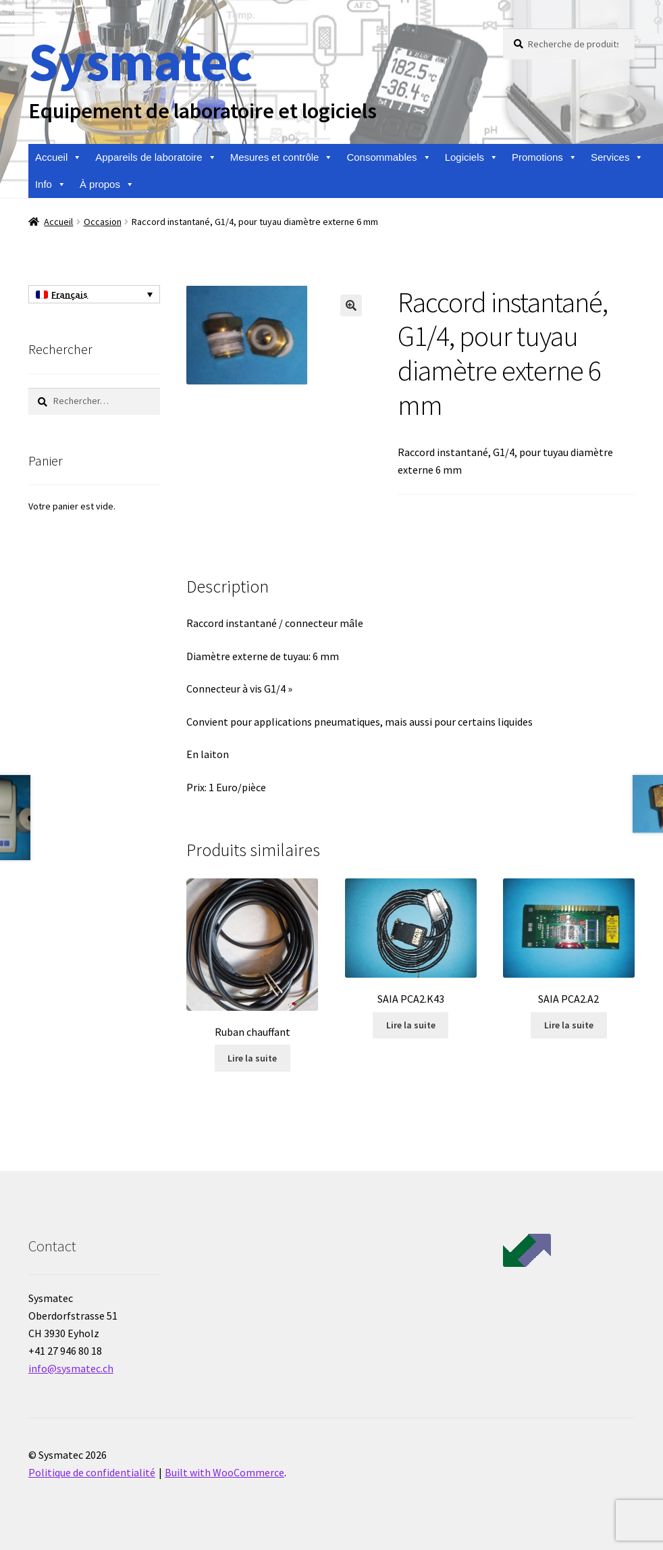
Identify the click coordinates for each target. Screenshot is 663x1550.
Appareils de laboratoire (155, 157)
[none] (94, 294)
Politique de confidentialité (91, 1472)
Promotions (544, 157)
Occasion (103, 222)
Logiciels (471, 157)
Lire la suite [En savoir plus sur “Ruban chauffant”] (252, 1058)
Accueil (58, 157)
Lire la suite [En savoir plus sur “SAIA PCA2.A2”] (568, 1025)
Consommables (388, 157)
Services (617, 157)
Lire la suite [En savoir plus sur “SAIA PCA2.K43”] (410, 1025)
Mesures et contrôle (282, 157)
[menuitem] (94, 294)
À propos (107, 184)
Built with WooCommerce (224, 1472)
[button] (351, 305)
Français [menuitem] (69, 295)
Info (50, 184)
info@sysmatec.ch (70, 1368)
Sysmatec (140, 61)
